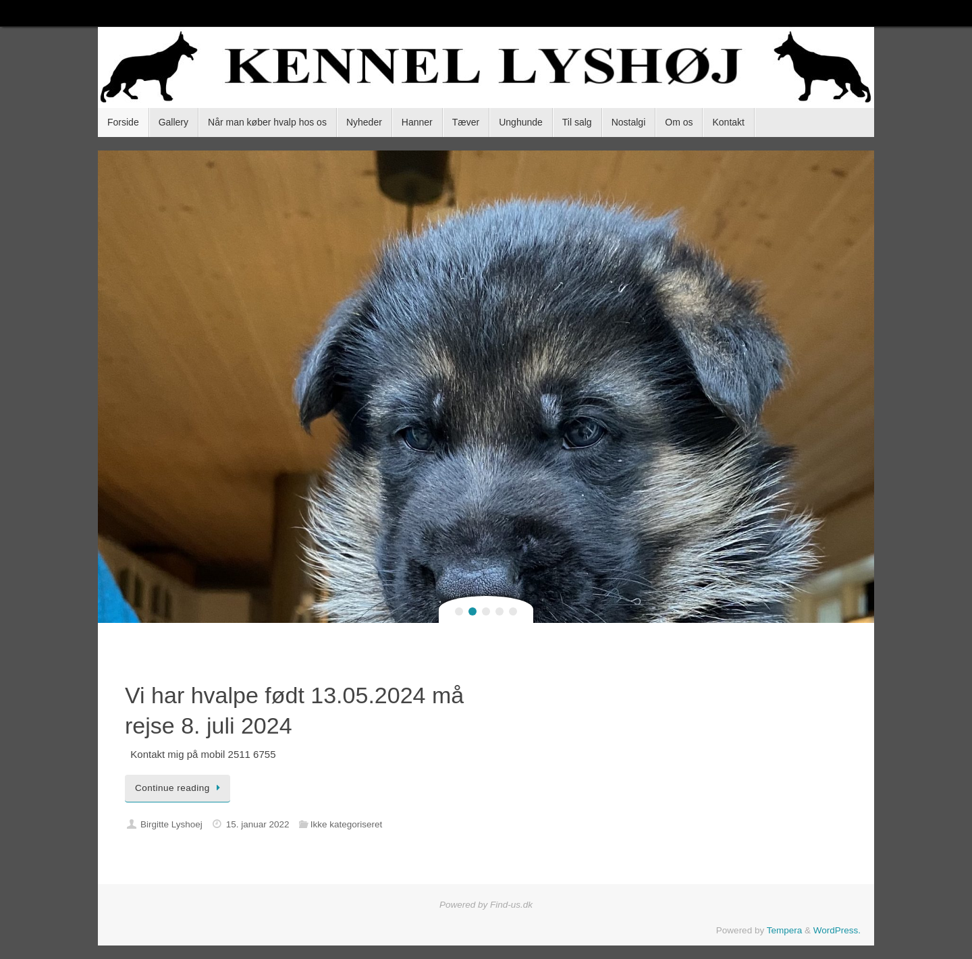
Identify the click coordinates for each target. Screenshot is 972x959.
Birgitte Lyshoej (171, 824)
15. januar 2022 (258, 824)
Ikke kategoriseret (346, 824)
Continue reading (180, 788)
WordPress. (837, 930)
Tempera (785, 930)
